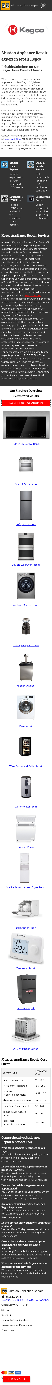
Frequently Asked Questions (15, 1320)
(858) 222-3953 (12, 139)
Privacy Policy (8, 1330)
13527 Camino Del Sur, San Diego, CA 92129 (25, 1300)
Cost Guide (6, 1315)
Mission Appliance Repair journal (16, 1325)
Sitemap (5, 1310)
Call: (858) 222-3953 (16, 1379)
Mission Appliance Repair (24, 5)
